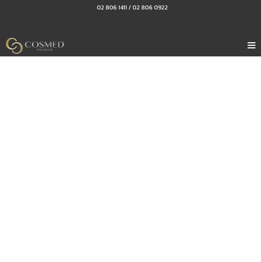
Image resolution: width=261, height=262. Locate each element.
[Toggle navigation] (252, 46)
